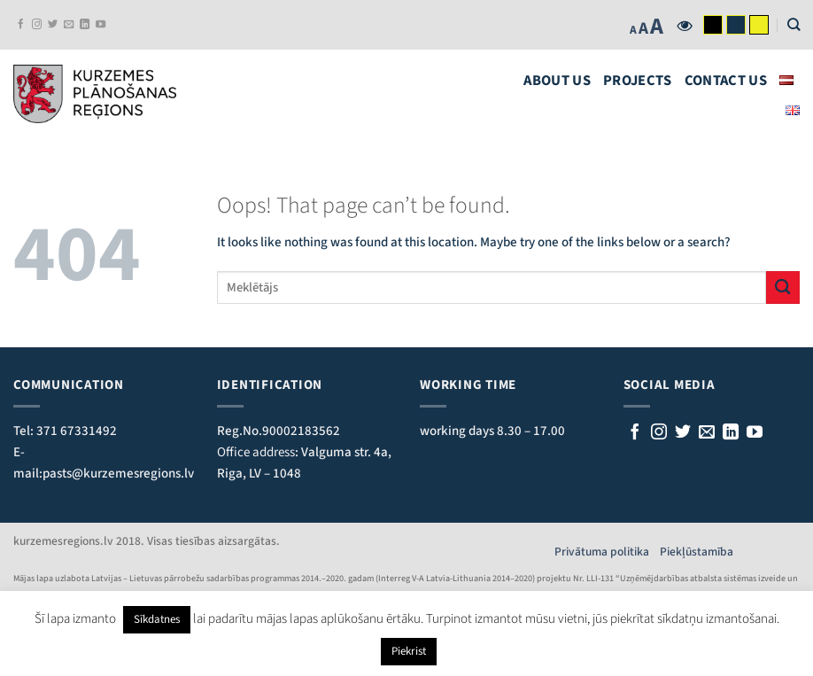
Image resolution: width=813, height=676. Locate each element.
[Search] (793, 24)
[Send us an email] (69, 24)
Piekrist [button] (408, 651)
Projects (637, 80)
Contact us (726, 80)
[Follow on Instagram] (37, 24)
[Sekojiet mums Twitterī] (683, 433)
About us (557, 80)
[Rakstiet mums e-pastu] (707, 433)
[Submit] (783, 287)
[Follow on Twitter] (53, 24)
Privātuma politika (607, 551)
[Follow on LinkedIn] (84, 24)
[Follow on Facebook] (21, 24)
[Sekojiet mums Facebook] (635, 433)
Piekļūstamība (696, 551)
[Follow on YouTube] (100, 24)
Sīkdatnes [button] (157, 619)
